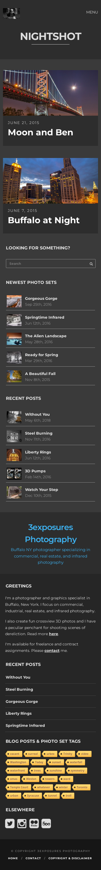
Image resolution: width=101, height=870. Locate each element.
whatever (43, 787)
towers (50, 779)
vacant (14, 754)
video (84, 754)
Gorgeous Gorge (41, 298)
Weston (31, 779)
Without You (37, 414)
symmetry (78, 770)
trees (37, 770)
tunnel (52, 795)
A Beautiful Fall (40, 373)
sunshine (56, 770)
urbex (50, 754)
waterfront (17, 770)
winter (63, 787)
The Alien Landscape (46, 335)
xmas (14, 779)
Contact (33, 858)
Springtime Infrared (44, 317)
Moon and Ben (40, 132)
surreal (33, 754)
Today (39, 762)
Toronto (82, 787)
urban (14, 795)
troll (68, 795)
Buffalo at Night (44, 220)
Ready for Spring (41, 354)
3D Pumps (35, 471)
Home (13, 858)
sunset (56, 762)
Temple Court (19, 787)
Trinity (67, 754)
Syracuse (33, 795)
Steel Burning (39, 433)
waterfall (76, 762)
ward (67, 779)
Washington (18, 762)
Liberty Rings (38, 452)
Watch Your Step (41, 489)
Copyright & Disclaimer (70, 858)
